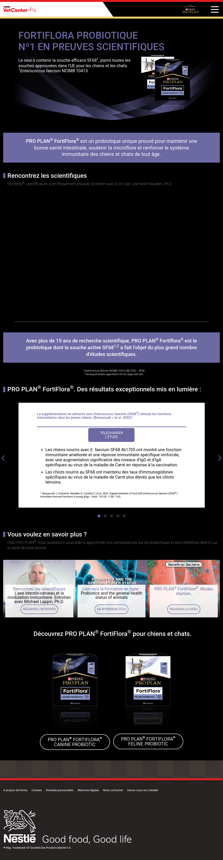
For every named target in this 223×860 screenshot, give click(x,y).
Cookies (37, 790)
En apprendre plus (111, 609)
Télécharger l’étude (111, 435)
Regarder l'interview (39, 609)
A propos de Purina (15, 790)
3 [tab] (113, 515)
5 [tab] (125, 515)
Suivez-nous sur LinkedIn (142, 790)
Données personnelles (60, 790)
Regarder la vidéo (184, 609)
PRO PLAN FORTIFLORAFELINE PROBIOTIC (148, 741)
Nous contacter (113, 790)
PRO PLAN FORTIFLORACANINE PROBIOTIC (75, 741)
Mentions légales (88, 790)
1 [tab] (100, 515)
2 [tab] (106, 515)
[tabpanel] (111, 455)
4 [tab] (119, 515)
